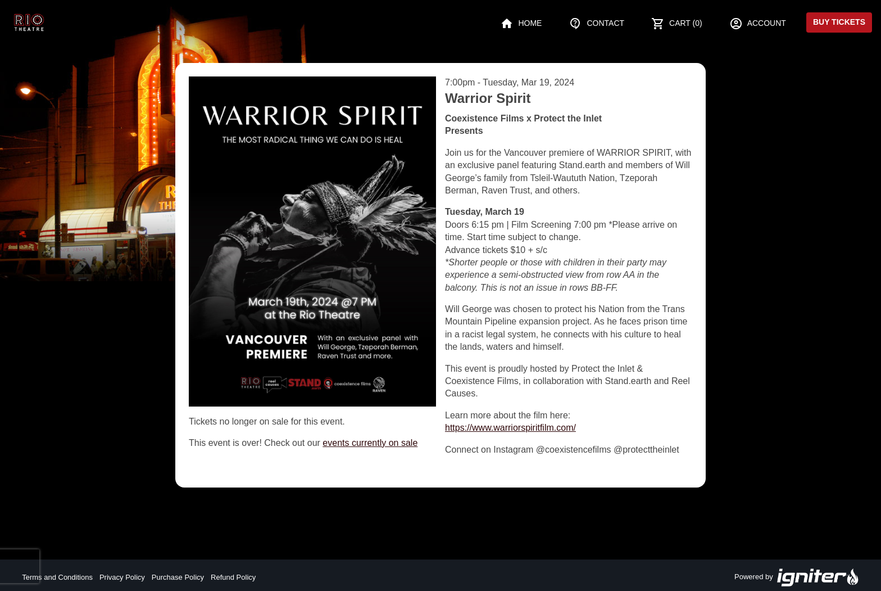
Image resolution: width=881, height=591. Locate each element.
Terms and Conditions (57, 577)
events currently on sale (370, 443)
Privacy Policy (122, 577)
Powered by (796, 578)
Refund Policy (233, 577)
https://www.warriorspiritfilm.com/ (510, 427)
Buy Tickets (839, 21)
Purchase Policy (178, 577)
